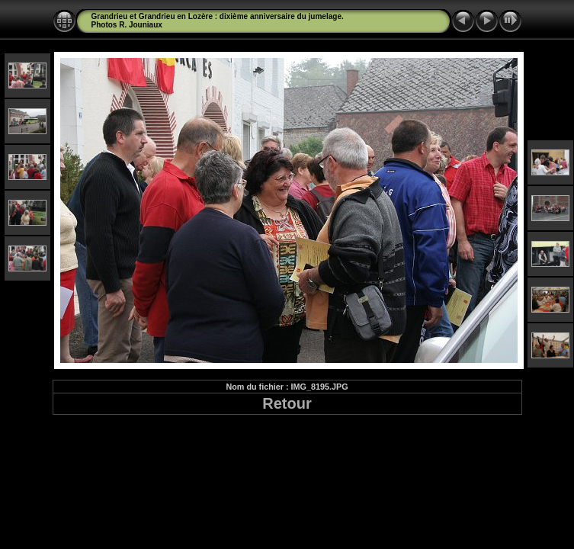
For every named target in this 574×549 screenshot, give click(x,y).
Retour (286, 403)
